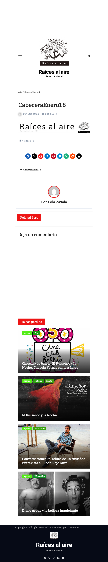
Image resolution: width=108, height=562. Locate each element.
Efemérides (40, 476)
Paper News (56, 527)
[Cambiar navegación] (20, 56)
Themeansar (73, 527)
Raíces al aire (54, 72)
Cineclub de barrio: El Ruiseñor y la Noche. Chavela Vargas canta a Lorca (50, 365)
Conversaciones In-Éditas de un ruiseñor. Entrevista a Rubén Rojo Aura (54, 461)
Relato (49, 380)
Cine (37, 333)
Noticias (38, 380)
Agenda (27, 333)
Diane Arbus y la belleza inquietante (50, 510)
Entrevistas (40, 428)
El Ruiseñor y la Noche (39, 415)
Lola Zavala (33, 113)
